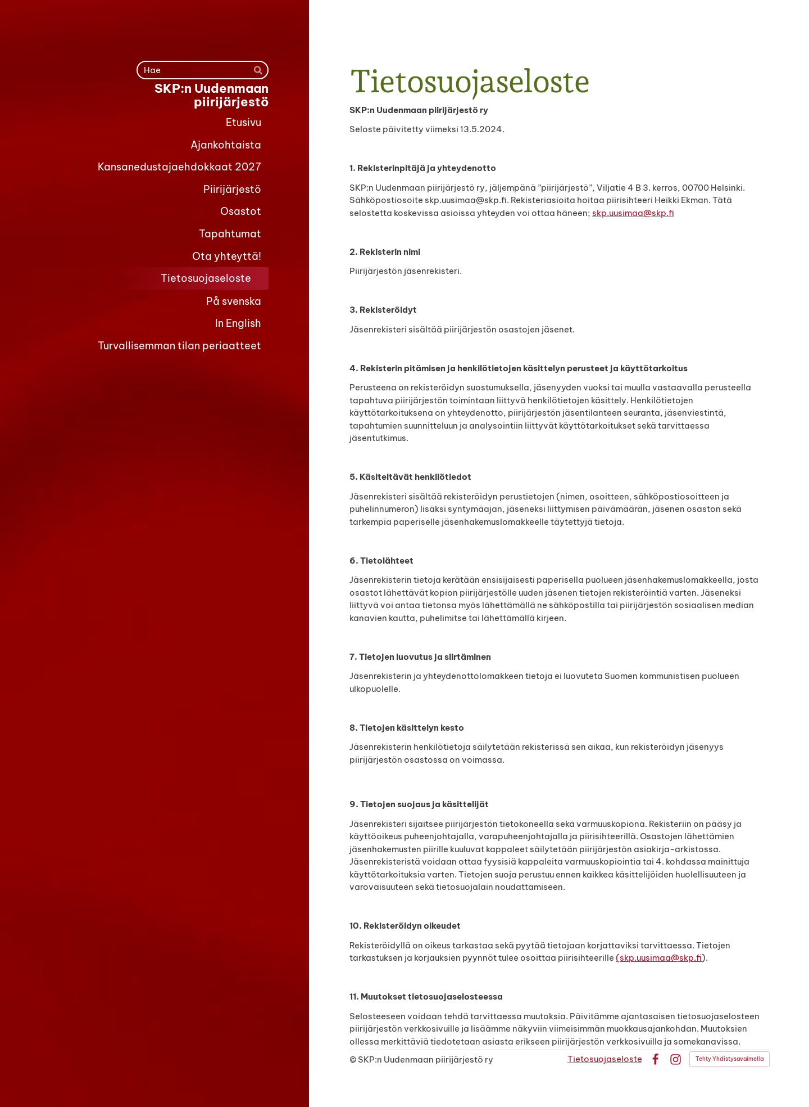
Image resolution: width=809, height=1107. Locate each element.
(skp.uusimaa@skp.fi (659, 957)
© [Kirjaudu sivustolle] (353, 1059)
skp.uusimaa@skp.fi (633, 213)
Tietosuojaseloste (604, 1059)
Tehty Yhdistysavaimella (729, 1059)
